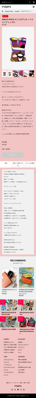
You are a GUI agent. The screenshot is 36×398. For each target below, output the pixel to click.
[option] (9, 280)
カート (19, 352)
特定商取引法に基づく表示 (24, 367)
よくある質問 (21, 369)
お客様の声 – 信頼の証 (9, 349)
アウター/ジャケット (9, 359)
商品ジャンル (12, 133)
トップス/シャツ (8, 364)
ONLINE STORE (25, 133)
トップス (6, 133)
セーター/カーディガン (9, 367)
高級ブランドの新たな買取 (10, 344)
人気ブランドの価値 (8, 352)
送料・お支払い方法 (18, 164)
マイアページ (21, 347)
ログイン (20, 349)
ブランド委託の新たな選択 (10, 347)
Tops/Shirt (18, 133)
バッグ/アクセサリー (9, 372)
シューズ (6, 374)
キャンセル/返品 (30, 163)
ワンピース (6, 362)
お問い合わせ (21, 372)
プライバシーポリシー (23, 344)
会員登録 (20, 342)
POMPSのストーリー (9, 342)
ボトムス (6, 369)
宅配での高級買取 (22, 359)
